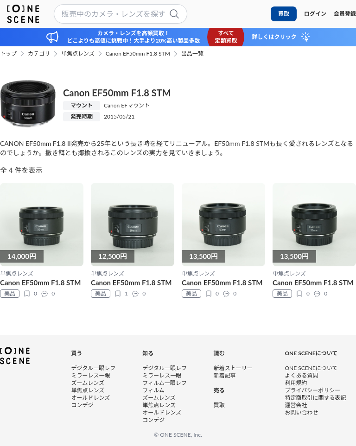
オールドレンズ (90, 397)
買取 (283, 13)
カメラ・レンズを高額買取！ (133, 33)
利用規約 (296, 382)
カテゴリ (39, 54)
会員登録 (345, 13)
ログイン (315, 13)
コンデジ (82, 405)
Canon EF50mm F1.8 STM (138, 54)
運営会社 (296, 405)
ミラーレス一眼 (90, 375)
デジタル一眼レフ (93, 367)
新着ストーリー (233, 367)
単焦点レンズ (78, 54)
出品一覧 (192, 54)
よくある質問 (301, 375)
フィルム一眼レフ (164, 382)
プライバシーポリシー (312, 390)
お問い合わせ (301, 412)
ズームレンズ (87, 382)
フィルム (153, 390)
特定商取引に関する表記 (315, 397)
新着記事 (225, 375)
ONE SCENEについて (311, 367)
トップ (8, 54)
